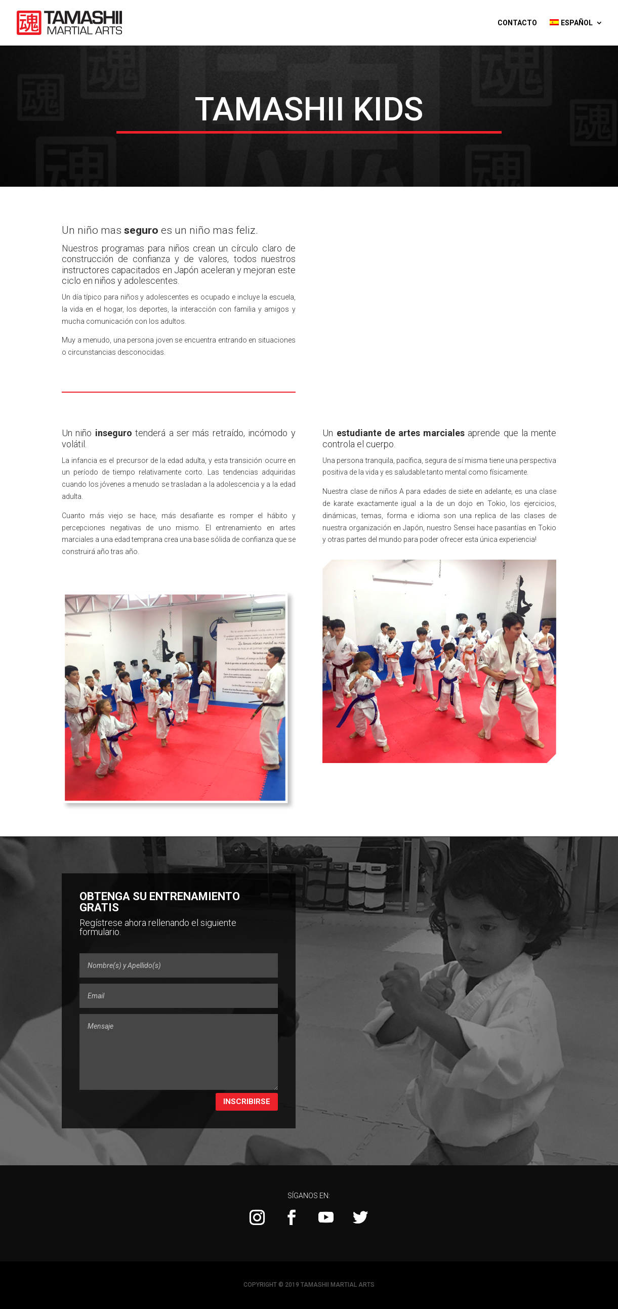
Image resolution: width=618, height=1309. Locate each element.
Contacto (517, 23)
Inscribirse (246, 1101)
